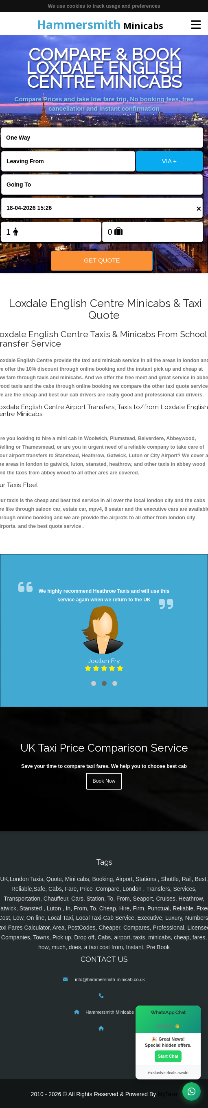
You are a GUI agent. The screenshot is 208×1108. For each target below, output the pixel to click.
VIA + (169, 161)
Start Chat (168, 1056)
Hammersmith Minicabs (109, 1012)
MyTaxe (167, 1094)
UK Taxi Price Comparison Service (104, 747)
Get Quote (102, 260)
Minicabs (100, 24)
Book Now (104, 781)
